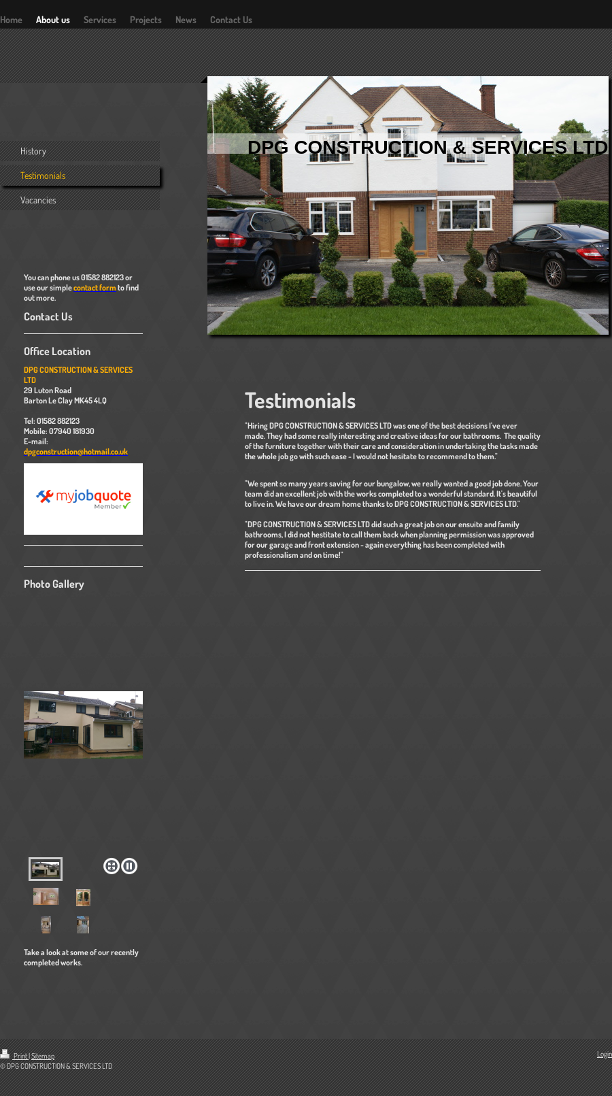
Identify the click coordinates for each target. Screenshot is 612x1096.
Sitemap (42, 1056)
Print (14, 1056)
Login (604, 1054)
